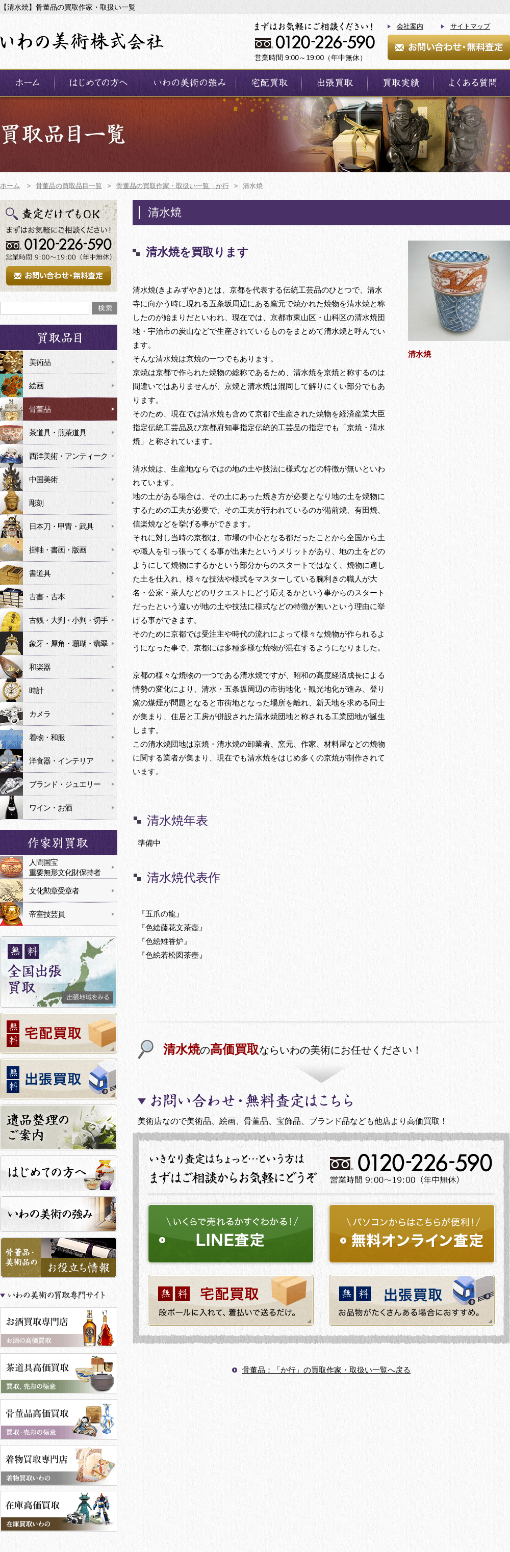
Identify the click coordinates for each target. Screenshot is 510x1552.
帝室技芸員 (47, 914)
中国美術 (43, 479)
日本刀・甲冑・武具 (61, 526)
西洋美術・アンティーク (68, 456)
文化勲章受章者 (54, 890)
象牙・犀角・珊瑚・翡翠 (68, 643)
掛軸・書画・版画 (57, 549)
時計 (36, 690)
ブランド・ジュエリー (64, 784)
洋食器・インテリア (61, 760)
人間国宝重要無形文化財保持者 (64, 867)
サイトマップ (470, 26)
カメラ (39, 713)
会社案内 (410, 26)
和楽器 (39, 667)
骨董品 (39, 409)
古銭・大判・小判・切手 (68, 620)
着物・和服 (47, 737)
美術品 (39, 362)
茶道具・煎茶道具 (57, 432)
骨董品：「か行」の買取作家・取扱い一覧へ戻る (326, 1369)
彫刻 (36, 502)
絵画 (36, 385)
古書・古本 (47, 596)
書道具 (39, 573)
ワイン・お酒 (50, 807)
